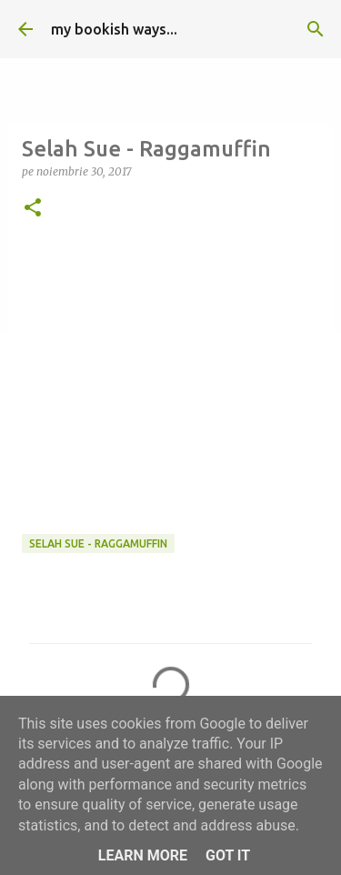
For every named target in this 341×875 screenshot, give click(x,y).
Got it (228, 855)
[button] (33, 208)
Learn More (142, 855)
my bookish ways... (114, 29)
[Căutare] (315, 29)
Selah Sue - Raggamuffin (98, 543)
